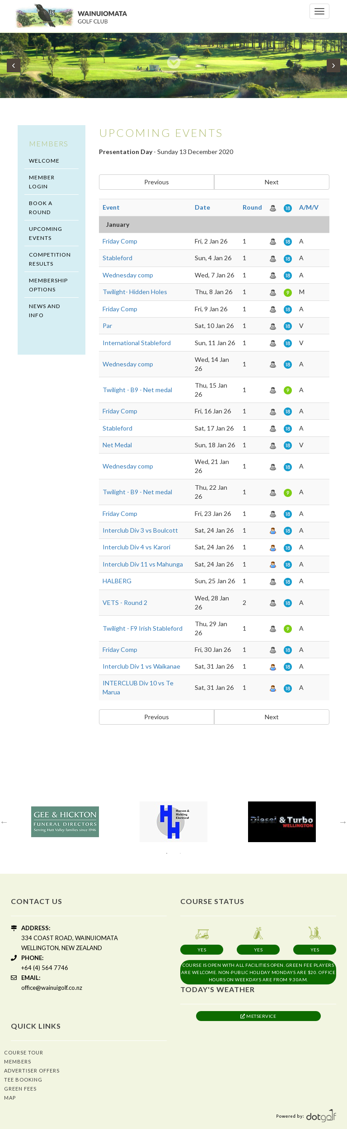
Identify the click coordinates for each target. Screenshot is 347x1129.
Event (111, 207)
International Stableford (137, 343)
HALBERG (117, 581)
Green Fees (20, 1089)
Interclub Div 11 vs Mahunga (143, 564)
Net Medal (117, 445)
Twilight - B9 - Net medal (137, 390)
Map (10, 1098)
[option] (65, 821)
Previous (156, 182)
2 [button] (180, 853)
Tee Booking (23, 1079)
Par (107, 325)
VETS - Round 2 (125, 602)
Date (202, 207)
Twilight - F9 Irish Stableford (143, 628)
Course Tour (23, 1052)
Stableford (117, 258)
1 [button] (166, 853)
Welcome (44, 160)
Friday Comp (120, 241)
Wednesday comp (128, 275)
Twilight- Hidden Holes (135, 291)
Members (17, 1061)
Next (272, 182)
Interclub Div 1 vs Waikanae (141, 666)
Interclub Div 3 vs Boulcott (140, 530)
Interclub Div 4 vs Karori (136, 547)
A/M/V (309, 207)
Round (252, 207)
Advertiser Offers (32, 1070)
